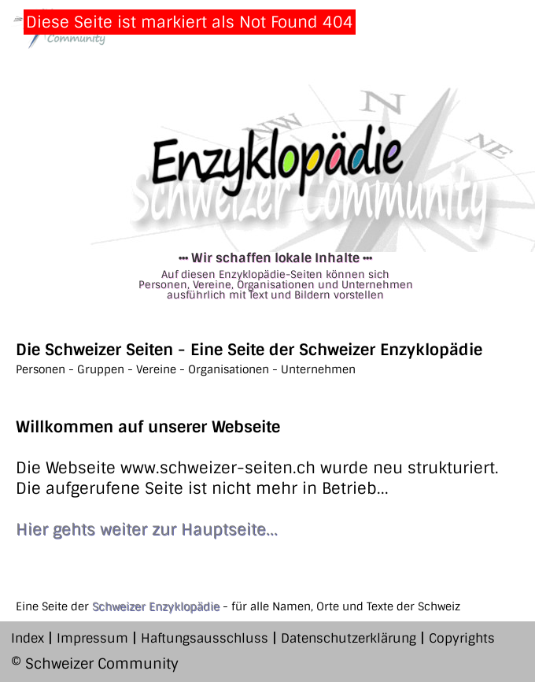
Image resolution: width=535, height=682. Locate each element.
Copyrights (462, 638)
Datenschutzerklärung (348, 638)
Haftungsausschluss (204, 638)
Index (27, 638)
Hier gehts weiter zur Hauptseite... (147, 529)
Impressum (92, 638)
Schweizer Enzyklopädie (156, 606)
